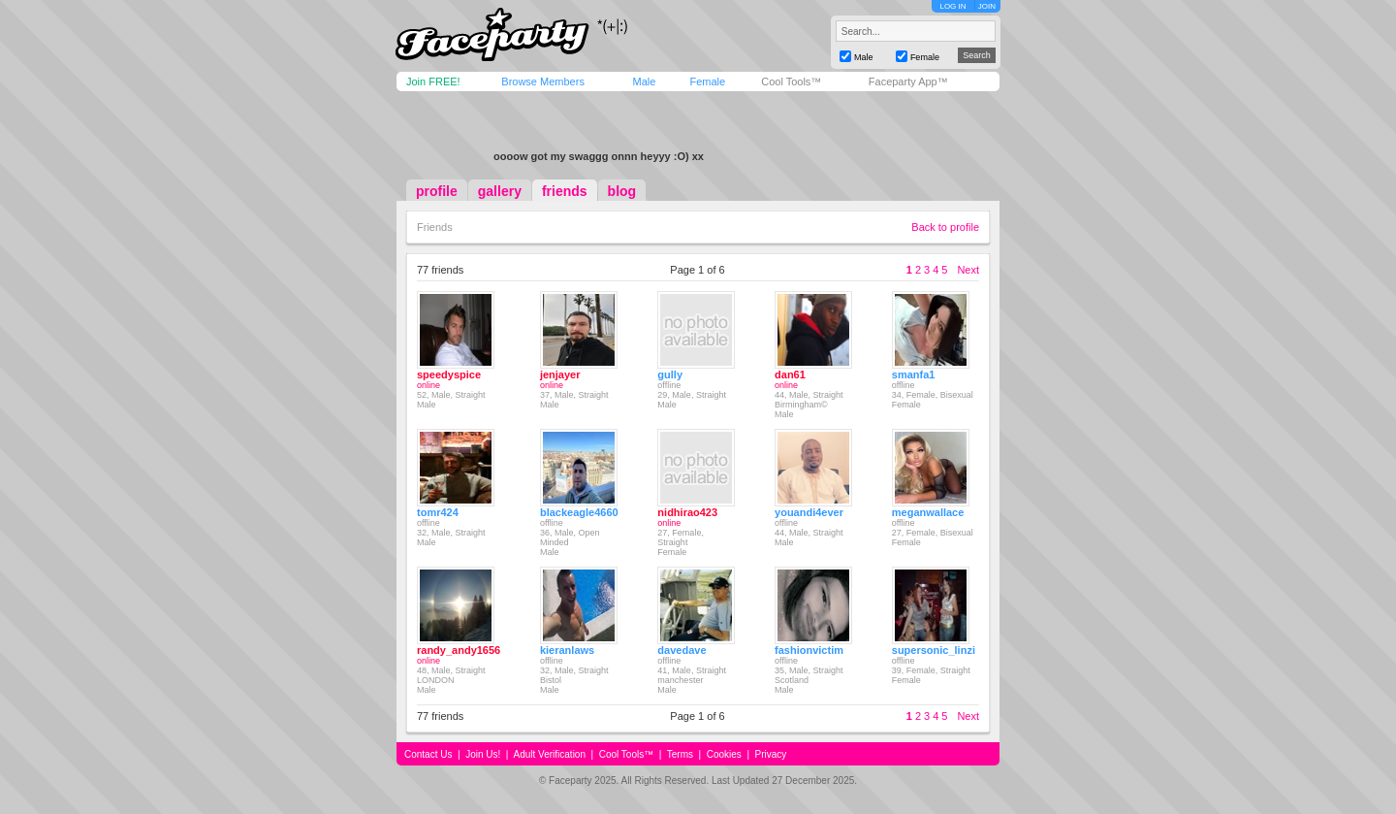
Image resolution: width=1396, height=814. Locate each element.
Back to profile (945, 227)
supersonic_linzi (933, 650)
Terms (680, 754)
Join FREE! (433, 81)
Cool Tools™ (791, 81)
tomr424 (438, 512)
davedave (681, 650)
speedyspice (449, 374)
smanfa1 (914, 374)
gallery (500, 191)
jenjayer (560, 374)
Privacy (771, 754)
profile (437, 191)
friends (564, 191)
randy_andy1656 (458, 650)
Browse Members (543, 81)
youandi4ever (809, 512)
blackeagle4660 (579, 512)
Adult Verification (549, 754)
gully (669, 374)
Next (968, 270)
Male (643, 81)
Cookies (724, 754)
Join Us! (482, 754)
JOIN (987, 6)
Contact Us (428, 754)
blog (622, 191)
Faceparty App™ (908, 81)
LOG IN (952, 6)
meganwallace (928, 512)
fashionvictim (809, 650)
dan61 (790, 374)
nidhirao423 (687, 512)
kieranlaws (567, 650)
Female (707, 81)
